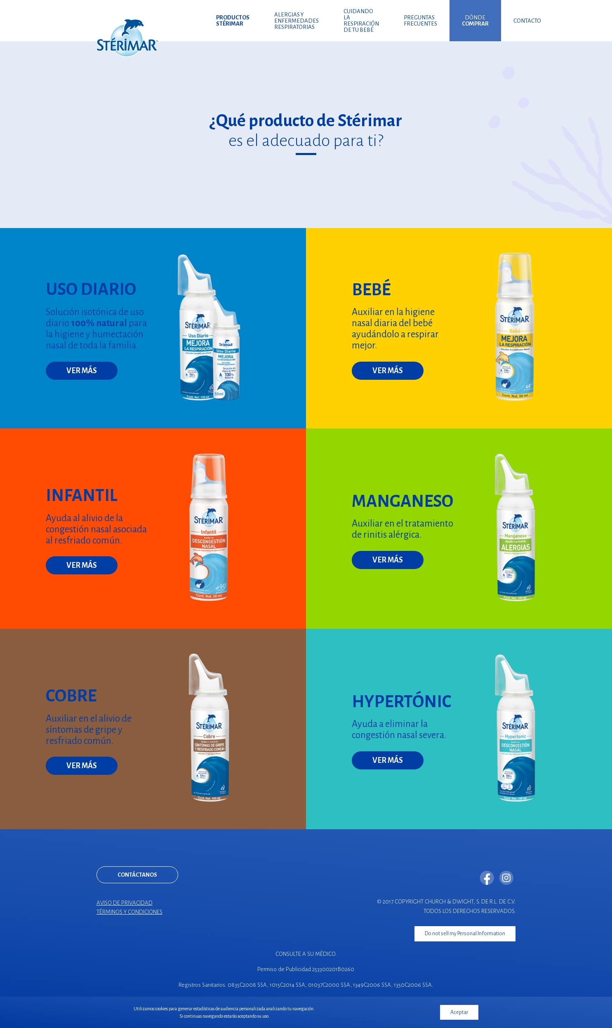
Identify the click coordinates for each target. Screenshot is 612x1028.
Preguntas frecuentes (420, 20)
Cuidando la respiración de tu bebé (361, 20)
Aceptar (459, 1012)
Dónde (475, 20)
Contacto (527, 21)
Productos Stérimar (233, 20)
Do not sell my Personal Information (465, 933)
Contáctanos (137, 875)
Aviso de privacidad (125, 903)
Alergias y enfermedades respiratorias (296, 21)
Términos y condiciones (129, 912)
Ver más (81, 371)
